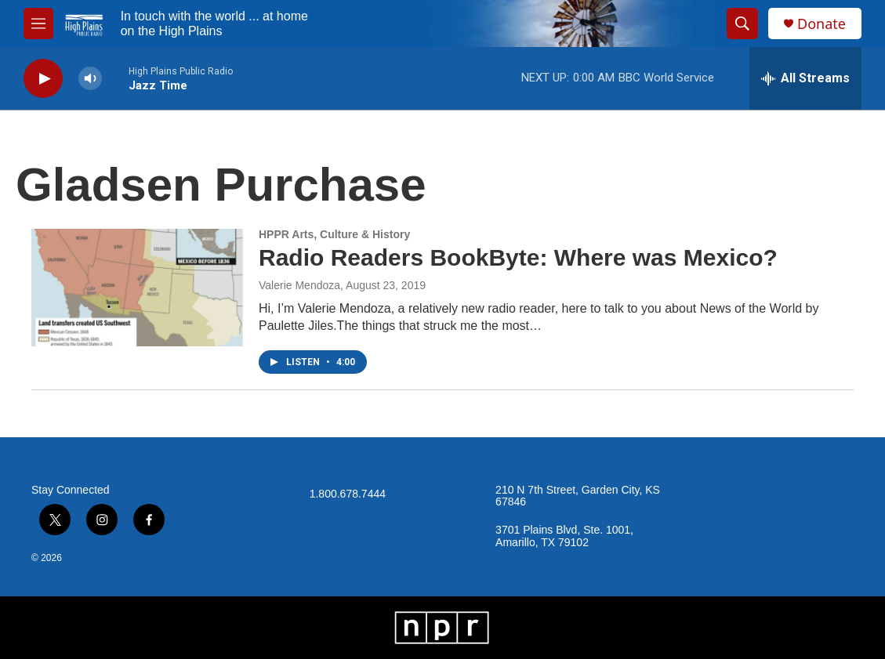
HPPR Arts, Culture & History (334, 234)
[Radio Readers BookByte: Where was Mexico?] (137, 287)
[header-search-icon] (742, 23)
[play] (43, 79)
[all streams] (805, 78)
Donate (821, 24)
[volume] (90, 78)
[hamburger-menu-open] (38, 23)
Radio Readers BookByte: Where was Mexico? (518, 257)
